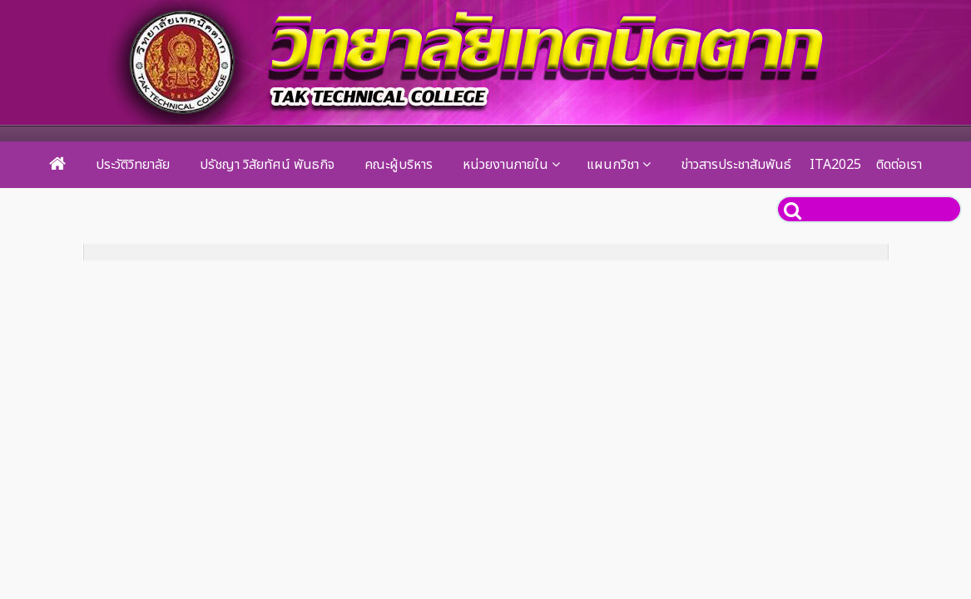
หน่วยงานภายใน (505, 165)
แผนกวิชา (613, 165)
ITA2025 (835, 165)
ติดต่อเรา (899, 165)
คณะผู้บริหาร (398, 165)
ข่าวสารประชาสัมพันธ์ (736, 165)
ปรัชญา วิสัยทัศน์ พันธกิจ (267, 165)
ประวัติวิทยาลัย (133, 165)
